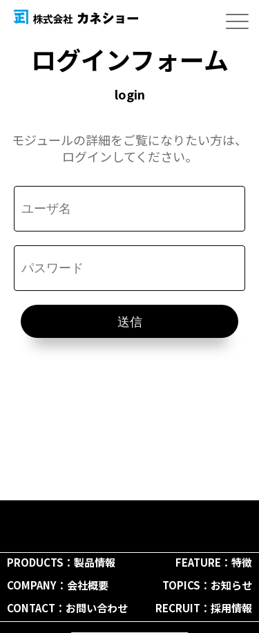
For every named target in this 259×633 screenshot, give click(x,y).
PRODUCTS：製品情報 (61, 562)
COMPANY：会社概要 (57, 585)
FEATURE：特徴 (213, 562)
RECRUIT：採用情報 (203, 608)
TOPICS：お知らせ (207, 585)
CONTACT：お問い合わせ (67, 608)
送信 (129, 322)
